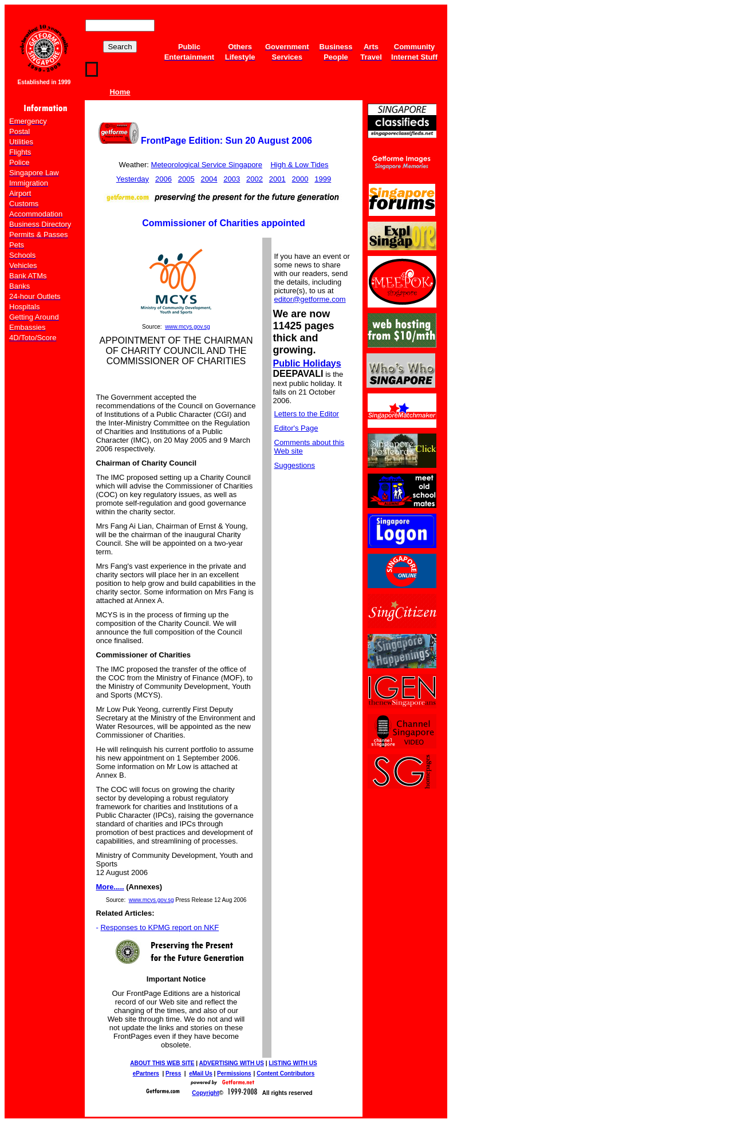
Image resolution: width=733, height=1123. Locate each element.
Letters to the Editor (306, 413)
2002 (254, 179)
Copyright (205, 1093)
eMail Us (200, 1073)
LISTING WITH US (293, 1063)
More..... (110, 886)
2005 (186, 179)
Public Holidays (307, 363)
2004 (208, 179)
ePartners (146, 1073)
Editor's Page (296, 428)
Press (173, 1073)
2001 (277, 179)
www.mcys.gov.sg (187, 327)
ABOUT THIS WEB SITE (162, 1063)
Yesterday (132, 179)
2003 (231, 179)
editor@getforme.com (310, 299)
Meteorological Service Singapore (206, 164)
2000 (300, 179)
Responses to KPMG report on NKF (159, 927)
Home (119, 92)
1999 (322, 179)
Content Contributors (285, 1073)
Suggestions (295, 465)
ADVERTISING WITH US (231, 1063)
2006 (163, 179)
